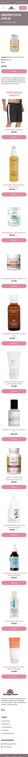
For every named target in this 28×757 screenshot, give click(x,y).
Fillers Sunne (6, 724)
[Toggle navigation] (3, 7)
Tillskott (21, 57)
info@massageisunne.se (21, 2)
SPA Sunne (5, 730)
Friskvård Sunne (6, 727)
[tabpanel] (14, 40)
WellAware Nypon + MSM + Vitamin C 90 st (14, 278)
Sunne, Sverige (6, 2)
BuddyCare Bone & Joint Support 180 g (14, 233)
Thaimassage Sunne (8, 733)
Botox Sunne (6, 721)
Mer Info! (14, 71)
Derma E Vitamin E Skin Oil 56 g (14, 621)
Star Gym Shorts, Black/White (14, 130)
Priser (23, 8)
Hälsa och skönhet (13, 57)
